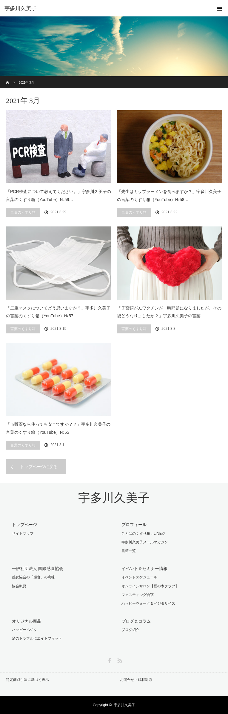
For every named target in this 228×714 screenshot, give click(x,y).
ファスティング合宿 (137, 595)
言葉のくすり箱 (23, 212)
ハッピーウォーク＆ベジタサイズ (148, 603)
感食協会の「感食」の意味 (33, 577)
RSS (119, 659)
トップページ (24, 524)
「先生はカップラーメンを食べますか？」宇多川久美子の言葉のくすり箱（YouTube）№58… (169, 195)
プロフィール (134, 524)
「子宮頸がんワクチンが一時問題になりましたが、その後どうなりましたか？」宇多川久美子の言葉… (169, 312)
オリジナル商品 (26, 621)
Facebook (108, 659)
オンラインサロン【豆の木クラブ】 (150, 586)
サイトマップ (22, 533)
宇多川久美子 (114, 498)
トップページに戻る (39, 466)
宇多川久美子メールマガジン (144, 542)
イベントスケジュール (139, 577)
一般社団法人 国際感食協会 (37, 568)
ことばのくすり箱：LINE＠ (143, 533)
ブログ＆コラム (136, 621)
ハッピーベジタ (24, 630)
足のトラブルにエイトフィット (37, 638)
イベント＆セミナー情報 (144, 568)
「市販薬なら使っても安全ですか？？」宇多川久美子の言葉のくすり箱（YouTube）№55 (58, 428)
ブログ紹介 (130, 630)
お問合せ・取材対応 (136, 680)
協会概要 (19, 586)
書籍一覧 (128, 551)
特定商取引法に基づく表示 (27, 680)
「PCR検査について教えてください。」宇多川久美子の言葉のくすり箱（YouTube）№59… (58, 195)
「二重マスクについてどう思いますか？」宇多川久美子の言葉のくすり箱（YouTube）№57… (58, 312)
